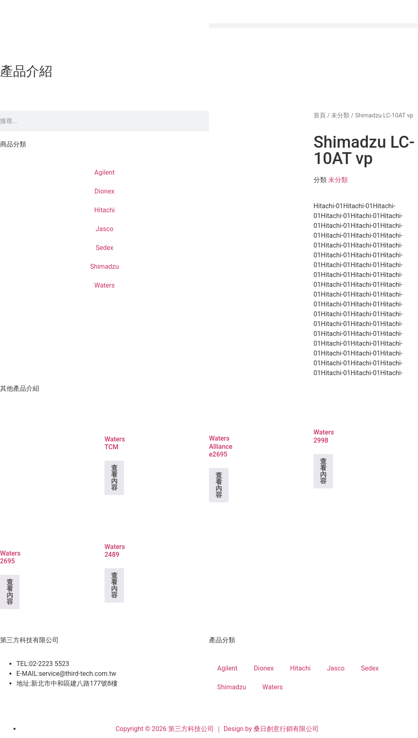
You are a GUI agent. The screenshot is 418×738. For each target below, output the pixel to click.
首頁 (320, 115)
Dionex (105, 191)
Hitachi (104, 210)
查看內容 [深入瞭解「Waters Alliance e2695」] (219, 485)
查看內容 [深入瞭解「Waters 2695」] (10, 591)
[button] (313, 25)
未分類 (340, 115)
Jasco (104, 229)
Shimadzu (104, 266)
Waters (104, 285)
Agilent (104, 172)
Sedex (104, 248)
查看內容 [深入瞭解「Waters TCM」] (114, 477)
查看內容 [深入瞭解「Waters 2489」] (114, 585)
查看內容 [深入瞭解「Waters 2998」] (323, 471)
